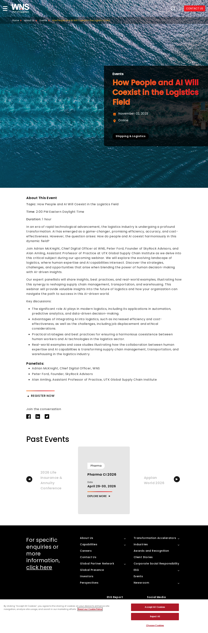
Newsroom (141, 582)
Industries (141, 544)
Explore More (97, 496)
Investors (86, 576)
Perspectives (89, 582)
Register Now (42, 396)
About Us (29, 20)
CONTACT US (194, 8)
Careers (86, 550)
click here (39, 567)
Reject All (155, 616)
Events (118, 74)
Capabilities (88, 544)
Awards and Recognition (151, 550)
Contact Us (88, 557)
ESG (136, 570)
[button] (29, 479)
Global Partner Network (97, 563)
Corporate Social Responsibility (156, 563)
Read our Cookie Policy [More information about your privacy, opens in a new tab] (90, 609)
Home (15, 20)
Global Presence (92, 570)
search (173, 8)
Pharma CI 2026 (101, 474)
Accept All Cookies (155, 607)
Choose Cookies (155, 625)
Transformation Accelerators (155, 538)
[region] (104, 616)
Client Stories (143, 557)
